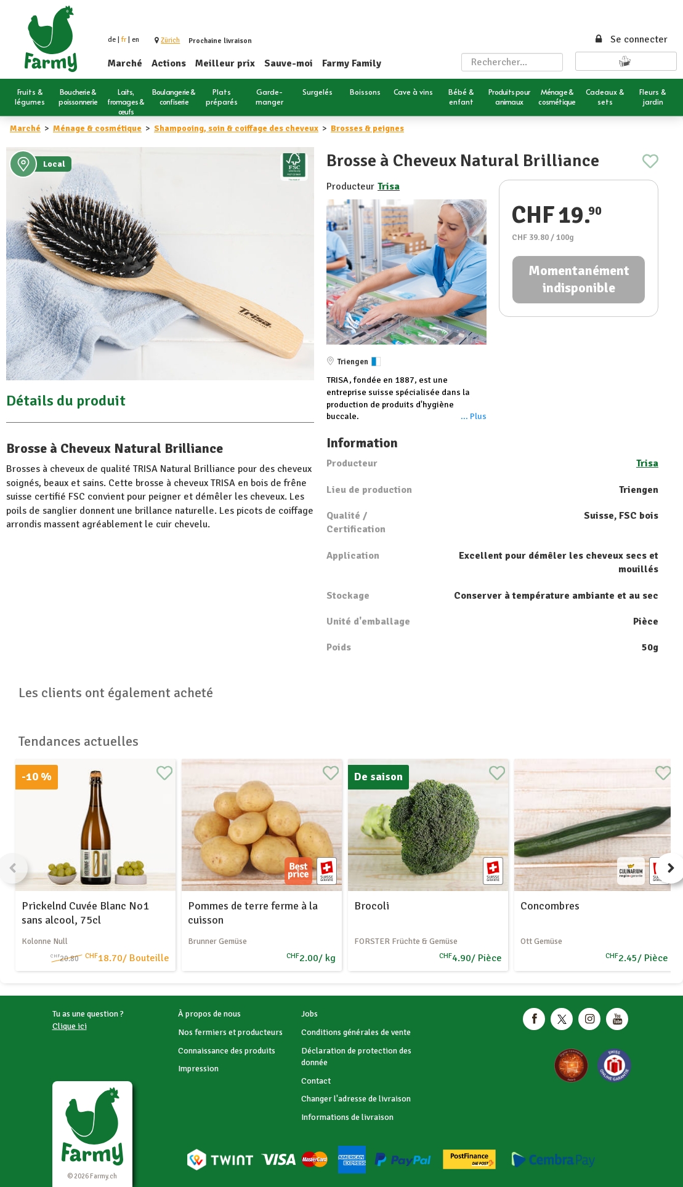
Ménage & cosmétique (97, 128)
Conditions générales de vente (356, 1032)
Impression (198, 1068)
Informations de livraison (347, 1117)
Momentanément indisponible (578, 279)
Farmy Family (351, 63)
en (135, 39)
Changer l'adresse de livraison (356, 1098)
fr (123, 39)
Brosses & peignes (367, 128)
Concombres (550, 906)
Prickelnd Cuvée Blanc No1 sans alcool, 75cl (85, 913)
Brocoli (371, 906)
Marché (125, 63)
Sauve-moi (288, 63)
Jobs (309, 1014)
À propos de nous (209, 1014)
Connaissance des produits (226, 1050)
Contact (316, 1081)
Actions (169, 63)
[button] (170, 40)
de (112, 39)
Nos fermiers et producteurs (230, 1032)
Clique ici (69, 1026)
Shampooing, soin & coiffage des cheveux (236, 128)
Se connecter (631, 39)
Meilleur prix (225, 63)
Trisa (389, 186)
